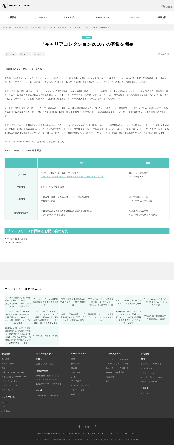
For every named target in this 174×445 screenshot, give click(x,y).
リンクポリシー (131, 440)
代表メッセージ (8, 363)
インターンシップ (148, 373)
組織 (73, 359)
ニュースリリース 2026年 (117, 359)
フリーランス (112, 433)
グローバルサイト (129, 433)
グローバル (76, 372)
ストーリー (111, 381)
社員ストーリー (147, 393)
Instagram (94, 426)
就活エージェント (95, 433)
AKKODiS (6, 411)
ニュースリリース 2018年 (57, 27)
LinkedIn (87, 426)
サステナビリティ (44, 353)
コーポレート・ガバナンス (48, 396)
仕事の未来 (76, 363)
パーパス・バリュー (10, 381)
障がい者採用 (146, 368)
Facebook (79, 426)
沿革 (3, 368)
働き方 (74, 368)
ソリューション (9, 396)
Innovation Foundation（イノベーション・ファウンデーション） (51, 378)
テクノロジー (77, 381)
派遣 (39, 433)
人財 (73, 377)
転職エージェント (77, 433)
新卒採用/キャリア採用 (151, 364)
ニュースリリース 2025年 (117, 363)
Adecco (5, 402)
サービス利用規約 (101, 440)
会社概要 (5, 359)
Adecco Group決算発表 (116, 372)
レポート (75, 394)
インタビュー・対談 (80, 385)
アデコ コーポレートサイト (13, 27)
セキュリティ (116, 440)
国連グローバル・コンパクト (49, 384)
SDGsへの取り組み (44, 364)
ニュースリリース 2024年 (117, 368)
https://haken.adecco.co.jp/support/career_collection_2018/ (72, 176)
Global (169, 7)
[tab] (40, 17)
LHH (3, 406)
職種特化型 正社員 (149, 381)
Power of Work (78, 353)
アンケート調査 (78, 390)
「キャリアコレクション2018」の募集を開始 (91, 27)
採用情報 (145, 353)
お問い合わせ (7, 390)
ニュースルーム (35, 27)
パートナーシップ (9, 385)
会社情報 (6, 353)
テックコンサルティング (55, 433)
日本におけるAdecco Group (14, 377)
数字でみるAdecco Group (13, 372)
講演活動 (110, 377)
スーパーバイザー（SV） (152, 377)
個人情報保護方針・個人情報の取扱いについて (72, 440)
